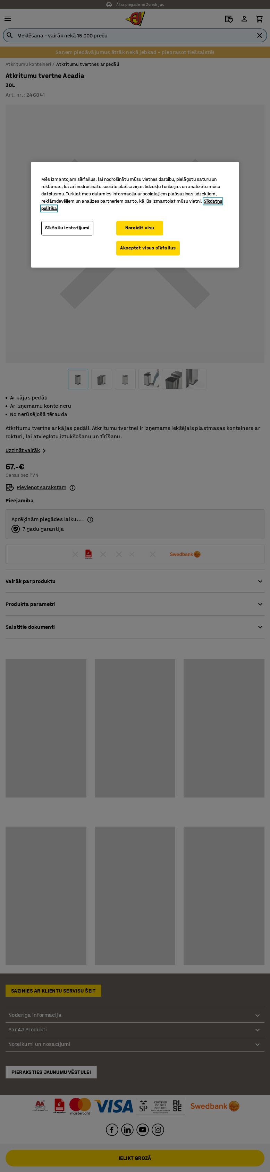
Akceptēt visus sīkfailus (148, 248)
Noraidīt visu (139, 228)
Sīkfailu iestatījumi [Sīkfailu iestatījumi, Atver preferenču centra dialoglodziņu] (67, 228)
